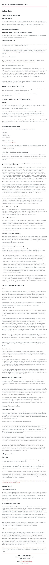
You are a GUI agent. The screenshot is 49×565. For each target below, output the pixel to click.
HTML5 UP (26, 563)
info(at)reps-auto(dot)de (10, 142)
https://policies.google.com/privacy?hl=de (11, 482)
